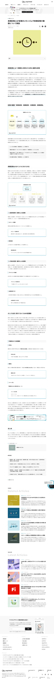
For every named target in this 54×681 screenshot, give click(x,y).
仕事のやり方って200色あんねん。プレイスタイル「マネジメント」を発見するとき (33, 600)
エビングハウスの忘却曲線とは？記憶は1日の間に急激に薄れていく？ (33, 523)
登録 (28, 628)
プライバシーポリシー (35, 678)
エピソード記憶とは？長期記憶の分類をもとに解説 (33, 535)
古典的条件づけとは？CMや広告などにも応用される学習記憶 (33, 498)
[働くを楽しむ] (27, 643)
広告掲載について (41, 671)
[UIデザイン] (46, 641)
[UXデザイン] (46, 639)
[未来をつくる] (27, 645)
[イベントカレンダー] (39, 4)
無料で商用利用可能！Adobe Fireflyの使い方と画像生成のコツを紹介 (33, 587)
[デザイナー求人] (33, 4)
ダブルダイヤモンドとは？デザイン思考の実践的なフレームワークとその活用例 (16, 660)
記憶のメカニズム (13, 15)
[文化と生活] (27, 641)
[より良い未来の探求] (27, 639)
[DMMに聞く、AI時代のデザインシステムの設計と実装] (13, 564)
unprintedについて (31, 671)
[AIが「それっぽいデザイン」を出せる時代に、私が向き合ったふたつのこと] (13, 577)
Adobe (22, 584)
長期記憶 (17, 15)
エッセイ (22, 572)
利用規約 (16, 631)
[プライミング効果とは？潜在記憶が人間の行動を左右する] (13, 513)
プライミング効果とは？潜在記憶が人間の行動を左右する (33, 510)
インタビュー (23, 559)
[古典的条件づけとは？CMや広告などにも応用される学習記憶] (13, 500)
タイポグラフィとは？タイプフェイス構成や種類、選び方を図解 (13, 655)
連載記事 (4, 643)
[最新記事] (7, 4)
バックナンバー (12, 625)
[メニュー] (52, 2)
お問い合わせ (49, 671)
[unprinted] (27, 2)
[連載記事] (19, 4)
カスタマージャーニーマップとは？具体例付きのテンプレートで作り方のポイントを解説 (17, 664)
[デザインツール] (26, 4)
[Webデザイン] (46, 643)
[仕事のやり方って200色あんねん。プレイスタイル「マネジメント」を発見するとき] (13, 602)
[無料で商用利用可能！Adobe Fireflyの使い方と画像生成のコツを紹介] (13, 589)
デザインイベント (6, 645)
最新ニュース (5, 641)
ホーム (9, 15)
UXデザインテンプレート (7, 649)
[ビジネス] (46, 649)
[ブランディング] (46, 645)
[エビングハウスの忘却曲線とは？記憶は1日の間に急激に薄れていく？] (13, 525)
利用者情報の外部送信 (42, 678)
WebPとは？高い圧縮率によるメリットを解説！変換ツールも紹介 (13, 662)
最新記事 (4, 638)
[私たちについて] (46, 4)
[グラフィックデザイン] (46, 647)
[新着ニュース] (13, 4)
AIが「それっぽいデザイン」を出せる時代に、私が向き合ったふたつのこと (33, 574)
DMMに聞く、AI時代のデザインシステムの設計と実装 (33, 562)
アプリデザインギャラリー (7, 647)
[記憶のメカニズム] (12, 448)
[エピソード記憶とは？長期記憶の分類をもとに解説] (13, 538)
